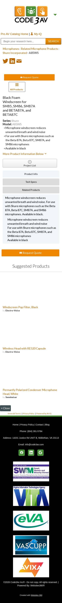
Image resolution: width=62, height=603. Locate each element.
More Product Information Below (25, 154)
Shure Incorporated (15, 53)
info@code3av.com (34, 444)
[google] (40, 453)
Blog (47, 424)
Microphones (11, 48)
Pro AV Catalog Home (15, 34)
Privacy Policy (28, 413)
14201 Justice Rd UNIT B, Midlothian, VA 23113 (35, 438)
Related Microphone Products (39, 48)
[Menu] (55, 14)
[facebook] (22, 453)
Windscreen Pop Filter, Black (20, 307)
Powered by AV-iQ (43, 413)
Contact (39, 424)
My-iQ (36, 34)
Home (16, 424)
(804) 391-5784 (34, 431)
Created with (31, 595)
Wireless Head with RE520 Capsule (24, 348)
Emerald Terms (14, 413)
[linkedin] (31, 453)
